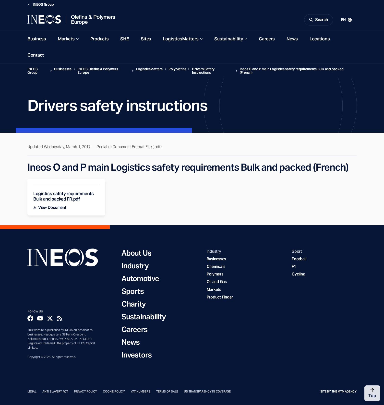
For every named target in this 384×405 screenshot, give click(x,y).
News (292, 39)
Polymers (215, 274)
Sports (132, 291)
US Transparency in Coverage (207, 391)
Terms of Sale (167, 391)
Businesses (63, 69)
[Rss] (60, 318)
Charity (133, 303)
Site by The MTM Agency (338, 391)
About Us (136, 253)
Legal (31, 391)
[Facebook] (30, 318)
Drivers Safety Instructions (203, 70)
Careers (267, 39)
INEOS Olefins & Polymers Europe (97, 70)
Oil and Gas (217, 281)
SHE (124, 39)
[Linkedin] (69, 318)
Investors (136, 354)
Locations (320, 39)
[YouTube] (40, 318)
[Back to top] (372, 393)
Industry (135, 265)
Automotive (140, 278)
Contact (35, 55)
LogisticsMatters (181, 39)
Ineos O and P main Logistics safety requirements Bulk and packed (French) (292, 70)
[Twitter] (50, 318)
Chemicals (216, 266)
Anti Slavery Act (55, 391)
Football (299, 259)
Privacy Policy (85, 391)
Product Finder (220, 297)
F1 (294, 266)
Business (36, 39)
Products (99, 39)
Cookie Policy (114, 391)
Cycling (298, 274)
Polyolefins (177, 69)
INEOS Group (32, 70)
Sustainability (228, 39)
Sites (146, 39)
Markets (66, 39)
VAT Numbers (140, 391)
